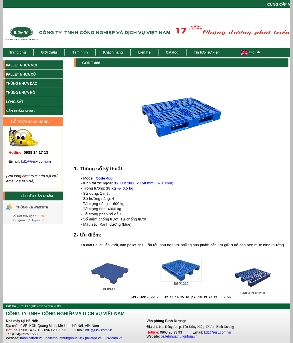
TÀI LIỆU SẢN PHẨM (36, 196)
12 (166, 297)
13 (171, 297)
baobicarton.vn (31, 338)
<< (153, 297)
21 (215, 297)
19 (205, 297)
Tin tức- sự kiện (206, 52)
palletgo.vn (93, 338)
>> (229, 297)
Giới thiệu (49, 52)
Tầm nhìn (80, 52)
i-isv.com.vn (113, 338)
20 (210, 297)
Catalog (172, 52)
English (250, 52)
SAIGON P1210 (252, 293)
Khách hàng (113, 52)
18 (200, 297)
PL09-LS (109, 289)
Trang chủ (17, 52)
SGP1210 (181, 284)
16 (187, 297)
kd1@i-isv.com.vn (98, 330)
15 (182, 297)
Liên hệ (144, 52)
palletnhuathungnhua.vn (63, 338)
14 (177, 297)
